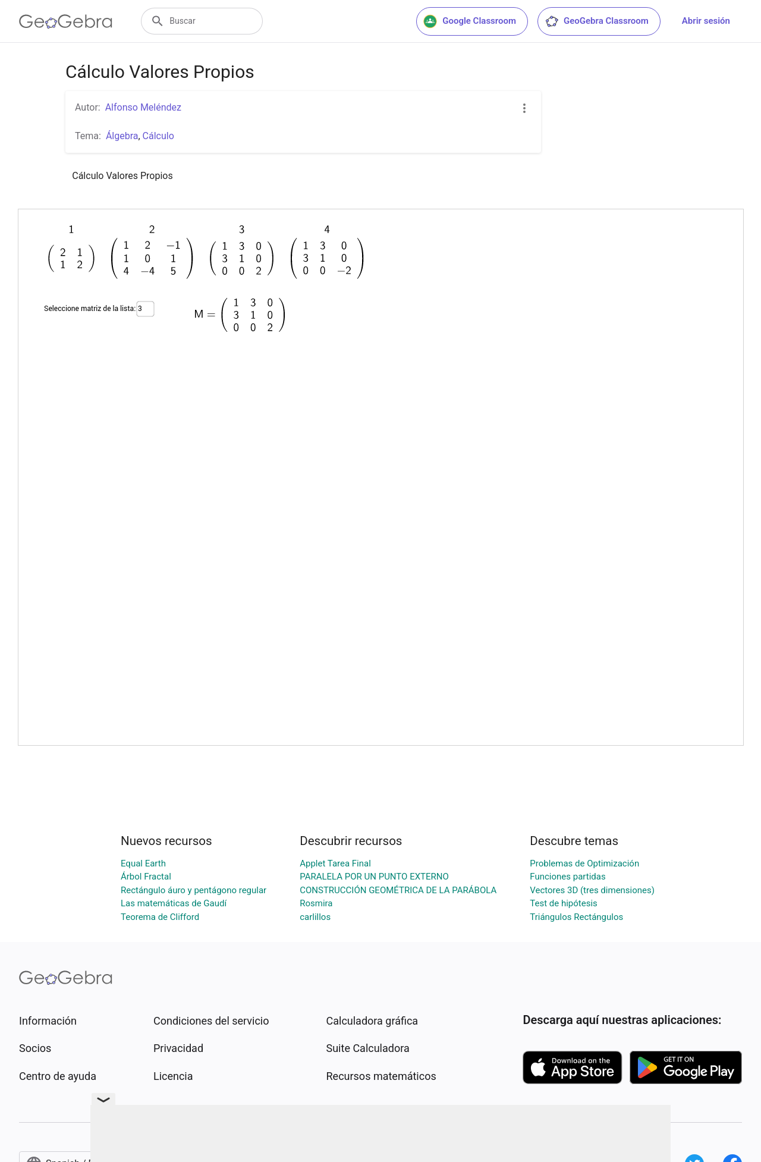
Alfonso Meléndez (143, 107)
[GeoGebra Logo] (65, 21)
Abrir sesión (706, 20)
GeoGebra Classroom (597, 21)
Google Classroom (469, 21)
